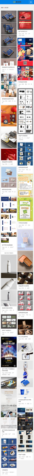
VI (5, 69)
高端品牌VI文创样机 (7, 162)
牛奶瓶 (22, 316)
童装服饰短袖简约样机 (8, 99)
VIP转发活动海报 (22, 223)
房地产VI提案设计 (6, 330)
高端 (3, 71)
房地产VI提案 (21, 454)
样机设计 (11, 69)
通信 (26, 84)
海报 (23, 84)
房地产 (28, 138)
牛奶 (27, 315)
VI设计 (23, 169)
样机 (6, 101)
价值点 (22, 458)
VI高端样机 (5, 470)
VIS (22, 138)
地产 (9, 434)
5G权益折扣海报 (22, 82)
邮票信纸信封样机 (6, 189)
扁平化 (20, 227)
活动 (29, 225)
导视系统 (20, 139)
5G (29, 84)
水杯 (5, 312)
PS (12, 101)
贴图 (9, 101)
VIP (29, 33)
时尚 (6, 474)
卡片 (26, 33)
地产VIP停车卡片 (22, 31)
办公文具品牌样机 (23, 336)
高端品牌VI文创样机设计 (8, 67)
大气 (3, 474)
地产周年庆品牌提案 (7, 245)
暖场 (9, 374)
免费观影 (4, 374)
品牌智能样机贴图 (23, 167)
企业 (22, 171)
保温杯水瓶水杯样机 (7, 308)
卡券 (23, 33)
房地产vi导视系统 (22, 135)
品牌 (3, 249)
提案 (3, 334)
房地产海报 (21, 35)
